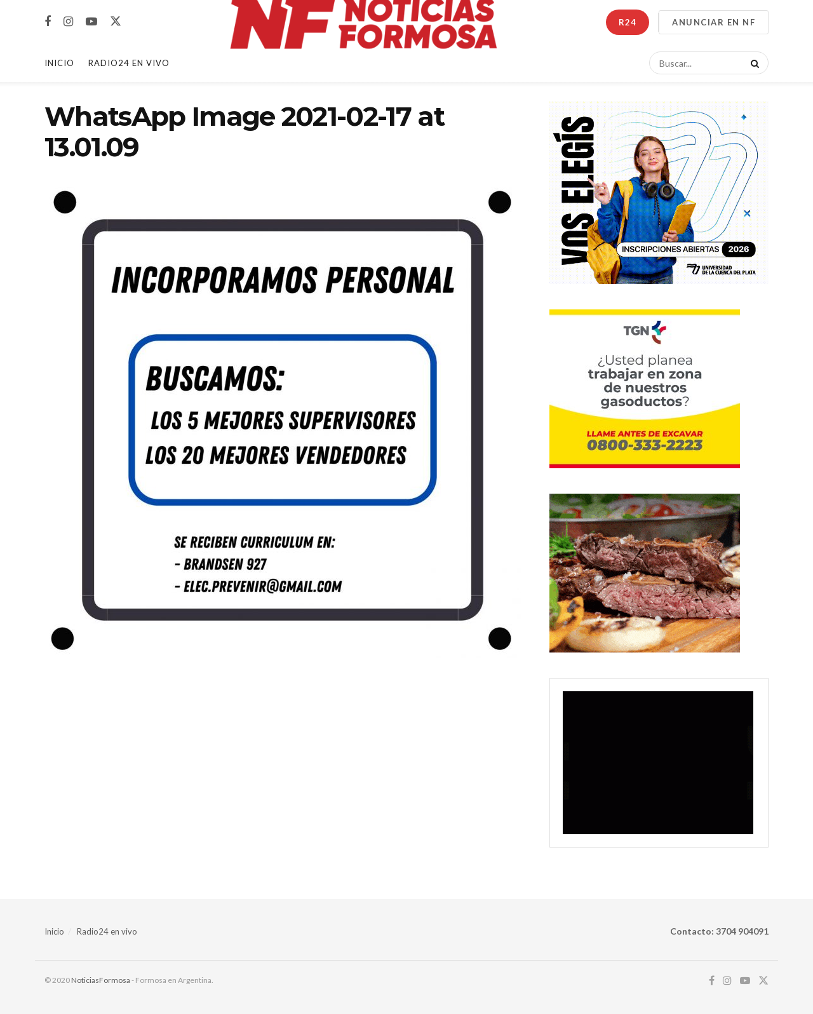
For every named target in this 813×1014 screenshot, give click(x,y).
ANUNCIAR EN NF (713, 22)
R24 (627, 22)
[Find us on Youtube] (91, 22)
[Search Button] (753, 62)
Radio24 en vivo (107, 931)
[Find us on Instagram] (68, 22)
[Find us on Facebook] (47, 22)
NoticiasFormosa (100, 980)
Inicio (59, 63)
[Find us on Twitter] (115, 21)
